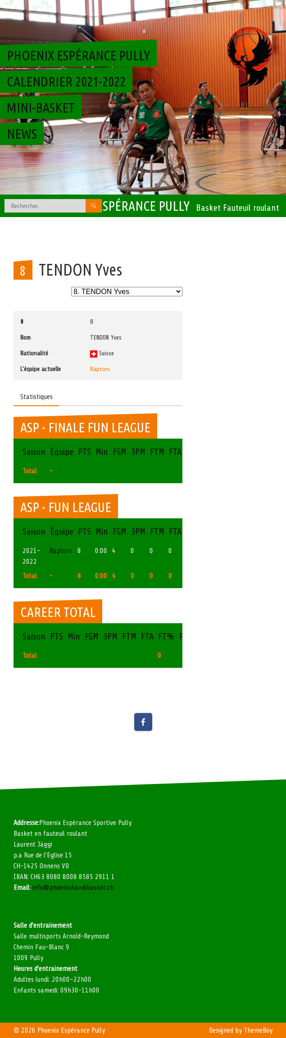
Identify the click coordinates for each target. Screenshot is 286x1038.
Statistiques (36, 397)
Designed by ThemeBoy (240, 1030)
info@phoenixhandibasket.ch (72, 888)
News (22, 133)
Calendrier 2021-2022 (66, 81)
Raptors (100, 369)
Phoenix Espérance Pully (118, 205)
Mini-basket (41, 107)
